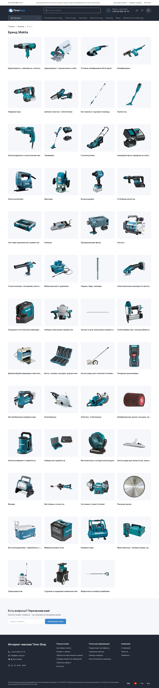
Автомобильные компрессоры (22, 417)
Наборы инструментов (54, 460)
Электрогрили (70, 18)
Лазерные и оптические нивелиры (23, 330)
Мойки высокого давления (133, 18)
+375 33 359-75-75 (15, 3)
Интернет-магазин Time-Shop (27, 644)
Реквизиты (125, 655)
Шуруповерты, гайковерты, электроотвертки (25, 68)
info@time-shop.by (16, 656)
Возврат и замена (136, 3)
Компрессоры (87, 548)
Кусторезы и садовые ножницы (95, 112)
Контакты (147, 3)
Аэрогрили (83, 18)
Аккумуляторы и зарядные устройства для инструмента (134, 155)
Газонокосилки (88, 155)
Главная (11, 26)
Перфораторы (14, 112)
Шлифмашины (123, 68)
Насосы (120, 242)
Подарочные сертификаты (99, 648)
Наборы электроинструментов (58, 330)
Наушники (109, 18)
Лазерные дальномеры (127, 373)
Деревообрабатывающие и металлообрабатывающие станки (25, 373)
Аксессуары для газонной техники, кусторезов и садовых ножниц (98, 373)
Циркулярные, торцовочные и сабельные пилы (61, 68)
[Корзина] (148, 10)
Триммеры (49, 155)
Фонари (11, 504)
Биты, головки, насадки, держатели (60, 373)
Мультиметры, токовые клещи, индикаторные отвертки (134, 548)
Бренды (21, 26)
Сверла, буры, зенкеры (91, 286)
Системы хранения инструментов (23, 242)
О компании (125, 648)
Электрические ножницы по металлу (134, 286)
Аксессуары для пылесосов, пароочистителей (134, 460)
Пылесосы (122, 112)
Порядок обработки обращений (69, 659)
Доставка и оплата (120, 3)
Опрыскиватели (15, 591)
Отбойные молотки (126, 199)
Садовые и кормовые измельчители (60, 591)
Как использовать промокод (100, 659)
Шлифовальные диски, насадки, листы (134, 417)
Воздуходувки (87, 199)
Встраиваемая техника (53, 18)
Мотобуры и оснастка (54, 504)
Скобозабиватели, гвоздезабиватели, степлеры (134, 330)
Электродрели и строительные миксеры (25, 155)
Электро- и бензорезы (91, 417)
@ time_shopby (15, 659)
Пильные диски (124, 504)
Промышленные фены (91, 242)
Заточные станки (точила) (92, 504)
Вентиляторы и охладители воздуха (97, 460)
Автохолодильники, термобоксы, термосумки (25, 548)
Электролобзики (15, 199)
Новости (124, 652)
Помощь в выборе (96, 655)
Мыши (118, 18)
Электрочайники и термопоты (22, 460)
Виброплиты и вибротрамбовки (95, 591)
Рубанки (48, 242)
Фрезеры (48, 199)
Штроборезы (50, 417)
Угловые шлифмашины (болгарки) (96, 68)
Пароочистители (96, 18)
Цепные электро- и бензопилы (58, 112)
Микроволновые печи (54, 548)
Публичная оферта (64, 663)
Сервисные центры (96, 652)
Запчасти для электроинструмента (97, 330)
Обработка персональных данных (70, 655)
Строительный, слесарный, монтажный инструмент (25, 286)
